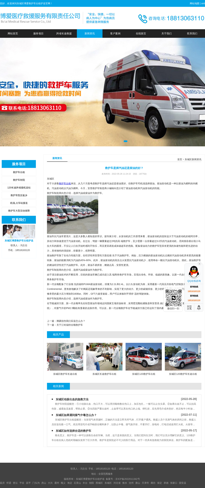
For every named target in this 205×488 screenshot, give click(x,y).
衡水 (124, 483)
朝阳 (91, 483)
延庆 (2, 483)
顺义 (63, 483)
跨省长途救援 (64, 33)
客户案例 (115, 33)
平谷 (21, 483)
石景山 (77, 483)
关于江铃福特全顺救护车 (70, 325)
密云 (15, 483)
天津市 (145, 483)
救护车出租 (19, 172)
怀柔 (8, 483)
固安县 (182, 483)
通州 (56, 483)
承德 (166, 483)
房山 (43, 483)
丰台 (85, 483)
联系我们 (192, 33)
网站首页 (13, 33)
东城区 (108, 483)
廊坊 (153, 483)
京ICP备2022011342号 (127, 479)
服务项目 (38, 33)
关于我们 (166, 33)
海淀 (69, 483)
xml (203, 3)
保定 (159, 483)
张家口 (173, 483)
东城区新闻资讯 (193, 159)
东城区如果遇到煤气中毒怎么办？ (76, 415)
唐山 (137, 483)
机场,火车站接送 (19, 203)
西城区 (99, 483)
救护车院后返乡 (19, 195)
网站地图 (194, 3)
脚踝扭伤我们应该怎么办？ (71, 321)
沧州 (131, 483)
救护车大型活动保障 (19, 210)
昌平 (28, 483)
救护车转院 (19, 180)
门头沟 (36, 483)
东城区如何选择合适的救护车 (73, 430)
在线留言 (141, 33)
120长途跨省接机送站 (18, 187)
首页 (179, 159)
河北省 (117, 483)
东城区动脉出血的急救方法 (72, 399)
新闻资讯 (90, 33)
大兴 (50, 483)
